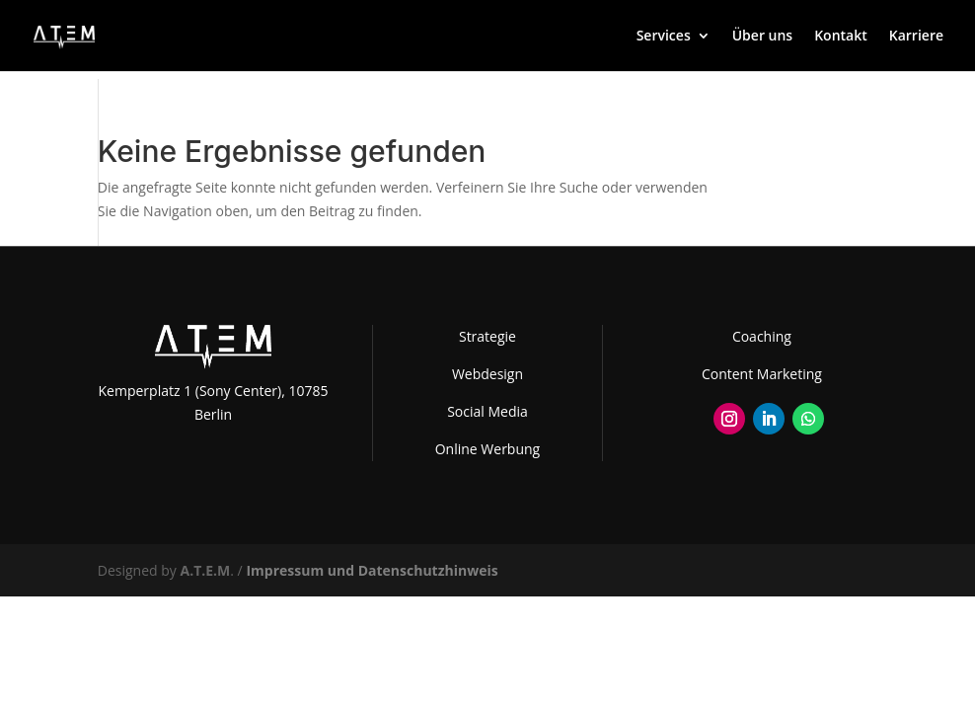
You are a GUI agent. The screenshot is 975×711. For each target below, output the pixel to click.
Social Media (487, 411)
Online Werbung (487, 448)
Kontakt (840, 36)
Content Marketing (762, 373)
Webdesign (487, 373)
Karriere (916, 36)
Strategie (487, 336)
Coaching (761, 336)
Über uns (762, 36)
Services (664, 36)
